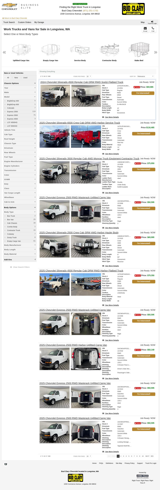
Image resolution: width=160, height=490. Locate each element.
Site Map (119, 463)
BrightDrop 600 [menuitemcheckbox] (13, 104)
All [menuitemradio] (8, 78)
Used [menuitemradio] (25, 78)
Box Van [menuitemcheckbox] (10, 220)
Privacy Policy (129, 463)
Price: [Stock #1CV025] (144, 237)
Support (140, 463)
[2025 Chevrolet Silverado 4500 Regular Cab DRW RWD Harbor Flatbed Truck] (81, 270)
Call (153, 29)
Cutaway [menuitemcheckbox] (10, 234)
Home (94, 463)
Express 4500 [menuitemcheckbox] (12, 119)
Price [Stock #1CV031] (147, 127)
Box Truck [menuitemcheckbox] (11, 216)
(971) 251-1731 (90, 10)
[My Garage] (39, 22)
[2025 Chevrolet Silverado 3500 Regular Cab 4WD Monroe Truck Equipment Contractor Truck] (89, 158)
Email (145, 29)
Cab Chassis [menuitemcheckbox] (12, 223)
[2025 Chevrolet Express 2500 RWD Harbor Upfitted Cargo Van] (73, 345)
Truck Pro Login (150, 463)
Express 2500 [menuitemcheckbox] (12, 112)
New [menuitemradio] (16, 78)
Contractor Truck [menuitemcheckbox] (13, 230)
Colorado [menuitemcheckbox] (10, 108)
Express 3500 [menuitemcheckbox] (12, 115)
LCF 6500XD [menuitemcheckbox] (12, 126)
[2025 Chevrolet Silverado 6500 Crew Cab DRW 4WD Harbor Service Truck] (79, 122)
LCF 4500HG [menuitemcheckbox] (12, 122)
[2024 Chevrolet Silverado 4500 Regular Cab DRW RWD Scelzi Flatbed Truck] (81, 82)
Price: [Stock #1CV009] (144, 315)
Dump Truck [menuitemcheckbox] (12, 237)
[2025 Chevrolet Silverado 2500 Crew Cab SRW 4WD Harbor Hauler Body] (78, 232)
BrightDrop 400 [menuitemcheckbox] (13, 101)
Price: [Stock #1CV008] (144, 202)
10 (142, 456)
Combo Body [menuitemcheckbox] (12, 227)
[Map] (142, 22)
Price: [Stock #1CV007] (144, 423)
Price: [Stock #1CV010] (144, 388)
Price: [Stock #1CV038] (144, 275)
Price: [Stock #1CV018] (144, 350)
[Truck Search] (9, 22)
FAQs (101, 463)
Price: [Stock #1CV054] (143, 87)
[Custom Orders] (24, 22)
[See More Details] (110, 117)
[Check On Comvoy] (6, 464)
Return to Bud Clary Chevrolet (14, 18)
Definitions (109, 463)
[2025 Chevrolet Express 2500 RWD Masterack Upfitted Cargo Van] (75, 197)
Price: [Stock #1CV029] (144, 163)
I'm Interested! (143, 93)
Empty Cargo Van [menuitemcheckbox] (14, 241)
